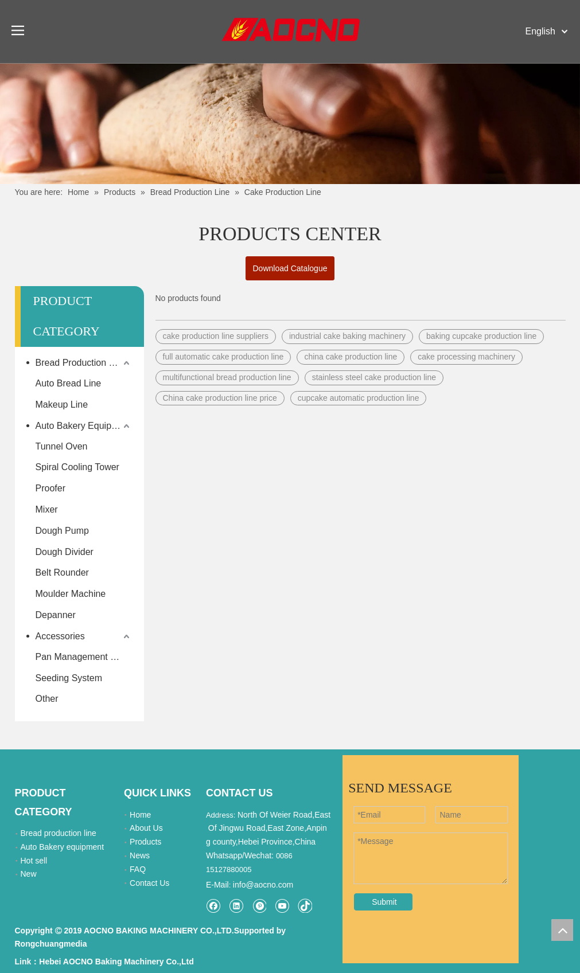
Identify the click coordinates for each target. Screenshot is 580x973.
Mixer (47, 509)
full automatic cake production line (223, 356)
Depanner (56, 615)
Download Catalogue (290, 268)
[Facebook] (213, 905)
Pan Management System (84, 657)
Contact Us (149, 883)
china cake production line (350, 356)
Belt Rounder (62, 572)
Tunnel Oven (62, 446)
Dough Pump (62, 531)
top (562, 930)
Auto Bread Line (69, 383)
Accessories (60, 636)
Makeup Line (62, 404)
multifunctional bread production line (227, 377)
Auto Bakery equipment (62, 846)
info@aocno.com (263, 884)
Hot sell (34, 860)
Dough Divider (65, 552)
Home (140, 814)
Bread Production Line (81, 363)
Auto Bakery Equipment (84, 426)
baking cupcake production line (481, 336)
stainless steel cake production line (374, 377)
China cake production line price (220, 398)
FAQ (138, 869)
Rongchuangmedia (51, 943)
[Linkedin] (236, 905)
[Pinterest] (259, 905)
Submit (384, 901)
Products (145, 841)
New (29, 873)
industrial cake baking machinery (347, 336)
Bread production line (58, 833)
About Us (146, 828)
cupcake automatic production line (358, 398)
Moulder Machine (71, 594)
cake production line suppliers (215, 336)
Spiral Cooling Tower (77, 467)
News (140, 855)
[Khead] (290, 123)
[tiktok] (305, 905)
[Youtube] (282, 905)
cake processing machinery (466, 356)
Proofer (50, 488)
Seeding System (69, 678)
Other (47, 699)
